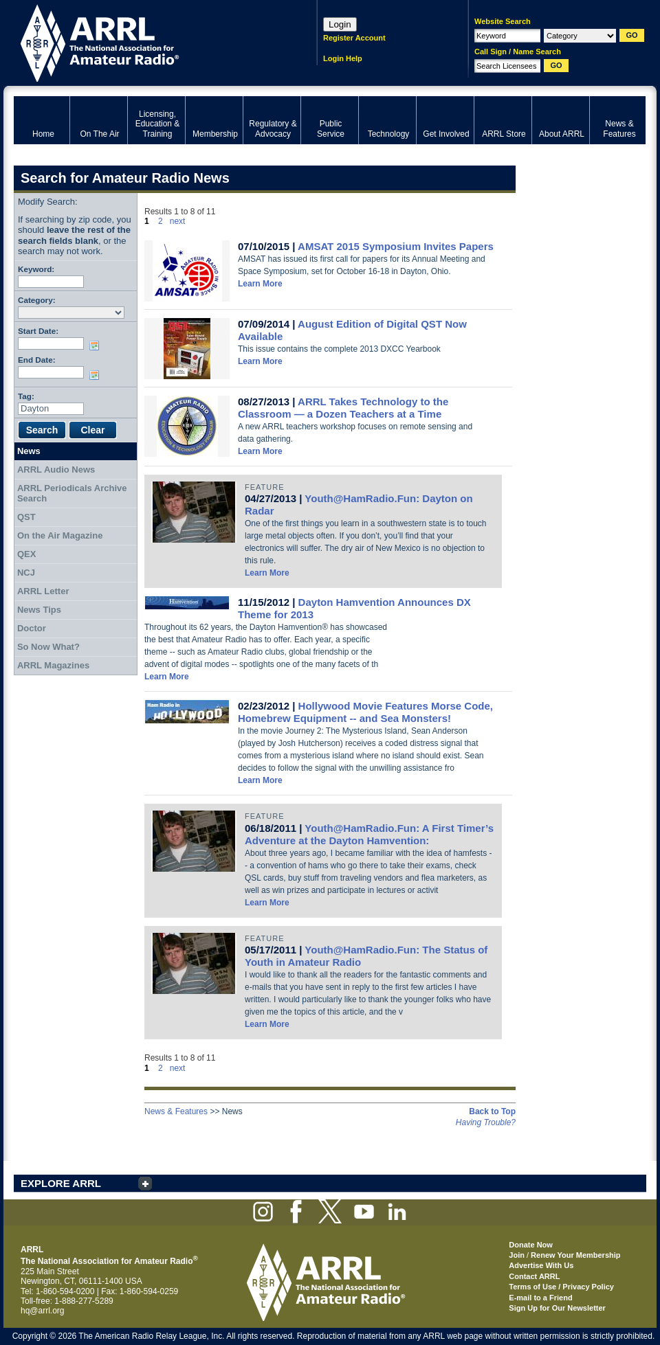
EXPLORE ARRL (61, 1183)
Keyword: (36, 268)
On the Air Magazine (59, 535)
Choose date (97, 345)
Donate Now (531, 1245)
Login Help (342, 58)
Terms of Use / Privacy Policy (561, 1286)
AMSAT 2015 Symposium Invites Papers (396, 246)
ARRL (147, 41)
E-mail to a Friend (540, 1297)
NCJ (26, 572)
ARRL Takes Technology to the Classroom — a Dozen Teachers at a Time (343, 408)
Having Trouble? (486, 1122)
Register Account (354, 38)
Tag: (26, 396)
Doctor (31, 628)
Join (517, 1255)
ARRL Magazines (53, 665)
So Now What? (48, 647)
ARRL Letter (43, 591)
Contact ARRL (534, 1276)
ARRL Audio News (56, 469)
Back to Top (492, 1111)
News (29, 451)
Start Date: (38, 330)
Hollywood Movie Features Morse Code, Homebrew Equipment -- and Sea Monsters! (365, 712)
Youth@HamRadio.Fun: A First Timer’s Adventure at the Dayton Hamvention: (369, 834)
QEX (26, 554)
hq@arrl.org (43, 1310)
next (178, 221)
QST (26, 517)
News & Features (176, 1111)
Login (340, 24)
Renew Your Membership (575, 1255)
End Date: (37, 359)
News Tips (39, 609)
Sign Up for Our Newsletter (557, 1308)
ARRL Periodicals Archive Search (72, 493)
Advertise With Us (541, 1265)
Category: (37, 299)
